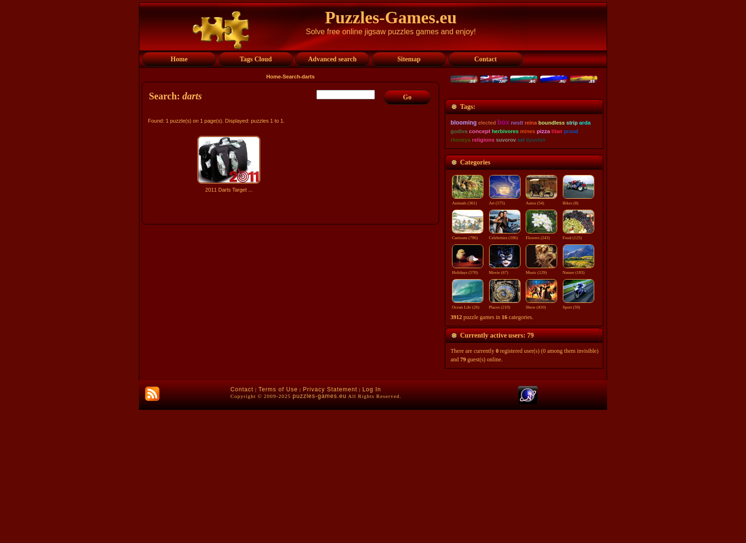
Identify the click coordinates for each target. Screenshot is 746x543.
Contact (241, 522)
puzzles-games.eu (319, 529)
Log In (372, 522)
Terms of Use (278, 522)
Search (291, 76)
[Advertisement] (291, 279)
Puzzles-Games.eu (391, 17)
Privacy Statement (330, 522)
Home (273, 76)
